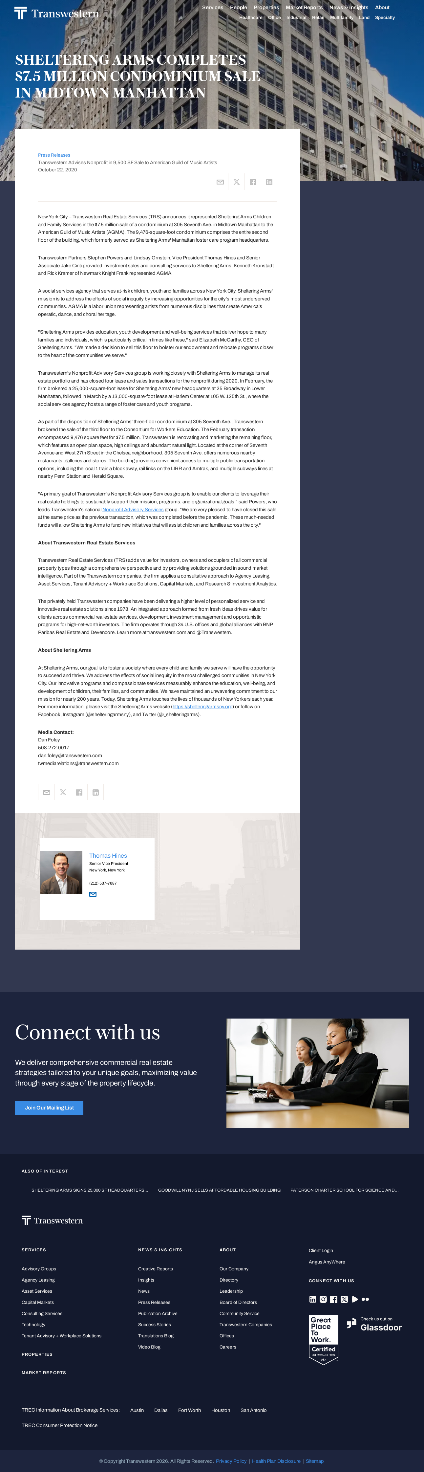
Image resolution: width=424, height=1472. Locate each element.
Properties (274, 7)
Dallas (161, 1410)
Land (372, 17)
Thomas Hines (108, 855)
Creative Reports (155, 1268)
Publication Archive (158, 1313)
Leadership (231, 1291)
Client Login (321, 1250)
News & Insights (356, 8)
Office (282, 17)
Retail (326, 17)
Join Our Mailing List (49, 1107)
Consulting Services (42, 1313)
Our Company (234, 1268)
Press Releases (54, 155)
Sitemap (315, 1461)
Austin (137, 1410)
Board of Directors (238, 1302)
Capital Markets (38, 1302)
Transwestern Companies (246, 1324)
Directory (229, 1280)
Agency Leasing (38, 1280)
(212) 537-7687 (103, 883)
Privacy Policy (231, 1461)
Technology (33, 1324)
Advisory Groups (39, 1268)
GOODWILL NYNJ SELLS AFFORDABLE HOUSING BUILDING (219, 1190)
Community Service (240, 1313)
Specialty (392, 17)
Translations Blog (156, 1335)
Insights (146, 1280)
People (246, 7)
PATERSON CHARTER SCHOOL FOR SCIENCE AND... (344, 1190)
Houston (220, 1410)
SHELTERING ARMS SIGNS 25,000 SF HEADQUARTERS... (90, 1190)
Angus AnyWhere (327, 1262)
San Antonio (254, 1410)
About (390, 8)
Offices (227, 1335)
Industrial (304, 17)
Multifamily (349, 17)
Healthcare (258, 17)
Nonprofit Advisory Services (133, 509)
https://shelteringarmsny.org (202, 706)
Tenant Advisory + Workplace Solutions (61, 1335)
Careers (228, 1347)
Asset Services (37, 1291)
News (144, 1291)
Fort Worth (189, 1410)
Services (220, 8)
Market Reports (311, 7)
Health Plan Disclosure (276, 1461)
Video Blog (149, 1347)
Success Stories (154, 1324)
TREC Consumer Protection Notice (59, 1425)
